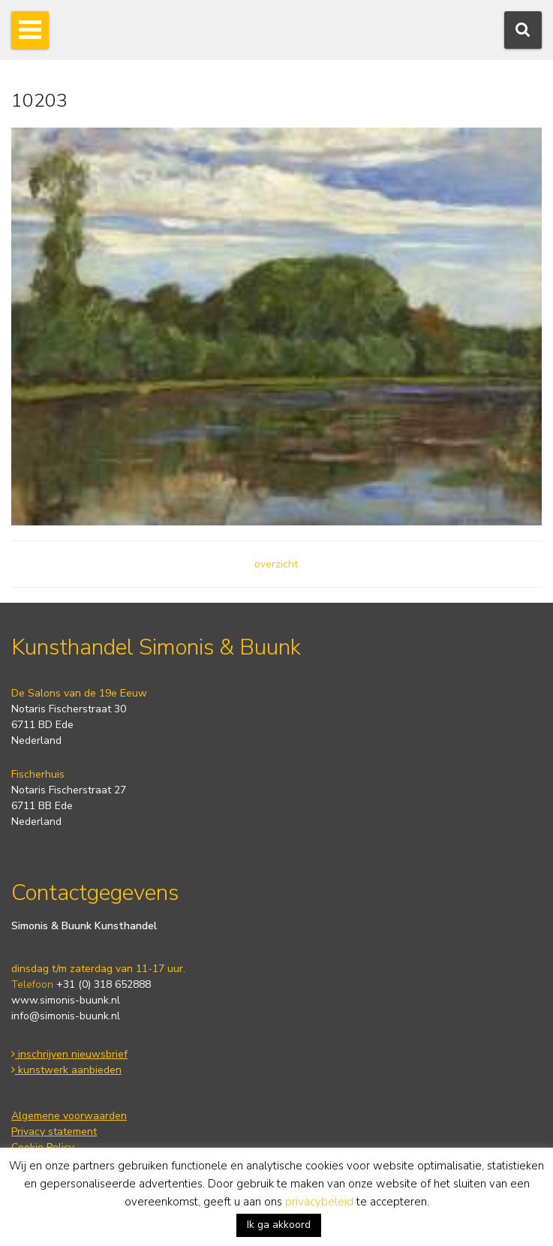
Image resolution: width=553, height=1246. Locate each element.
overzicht (276, 564)
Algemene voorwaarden (69, 1116)
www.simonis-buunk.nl (65, 1000)
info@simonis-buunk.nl (65, 1016)
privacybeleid (319, 1201)
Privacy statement (54, 1131)
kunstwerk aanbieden (66, 1070)
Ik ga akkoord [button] (279, 1224)
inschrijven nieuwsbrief (69, 1054)
